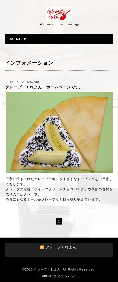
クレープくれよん (47, 269)
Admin (75, 276)
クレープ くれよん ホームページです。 (44, 87)
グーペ (62, 276)
